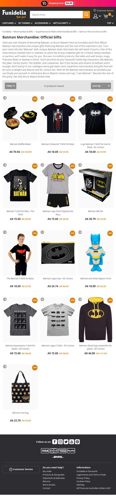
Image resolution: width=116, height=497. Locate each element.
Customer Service (21, 453)
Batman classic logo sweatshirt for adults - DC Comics (95, 331)
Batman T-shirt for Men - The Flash (20, 197)
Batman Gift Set (95, 195)
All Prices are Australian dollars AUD (93, 472)
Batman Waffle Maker (20, 128)
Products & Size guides (53, 458)
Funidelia (6, 31)
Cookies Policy (83, 465)
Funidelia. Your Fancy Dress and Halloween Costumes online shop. (14, 14)
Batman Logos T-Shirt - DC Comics (58, 329)
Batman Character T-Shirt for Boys (58, 128)
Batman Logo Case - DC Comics (58, 262)
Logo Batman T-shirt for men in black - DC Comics (95, 130)
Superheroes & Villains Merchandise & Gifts (56, 31)
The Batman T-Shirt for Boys (20, 262)
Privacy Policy (83, 462)
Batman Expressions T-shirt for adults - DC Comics (20, 331)
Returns (46, 465)
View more (11, 60)
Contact (46, 472)
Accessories (41, 23)
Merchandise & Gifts (23, 31)
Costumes (8, 23)
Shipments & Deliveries (54, 462)
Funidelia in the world (87, 455)
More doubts (49, 468)
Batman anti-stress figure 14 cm (95, 262)
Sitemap (80, 468)
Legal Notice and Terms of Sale (91, 458)
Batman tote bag (20, 396)
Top (109, 23)
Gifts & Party (60, 23)
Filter (9, 69)
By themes (24, 23)
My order (47, 455)
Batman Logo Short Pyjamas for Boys (58, 197)
